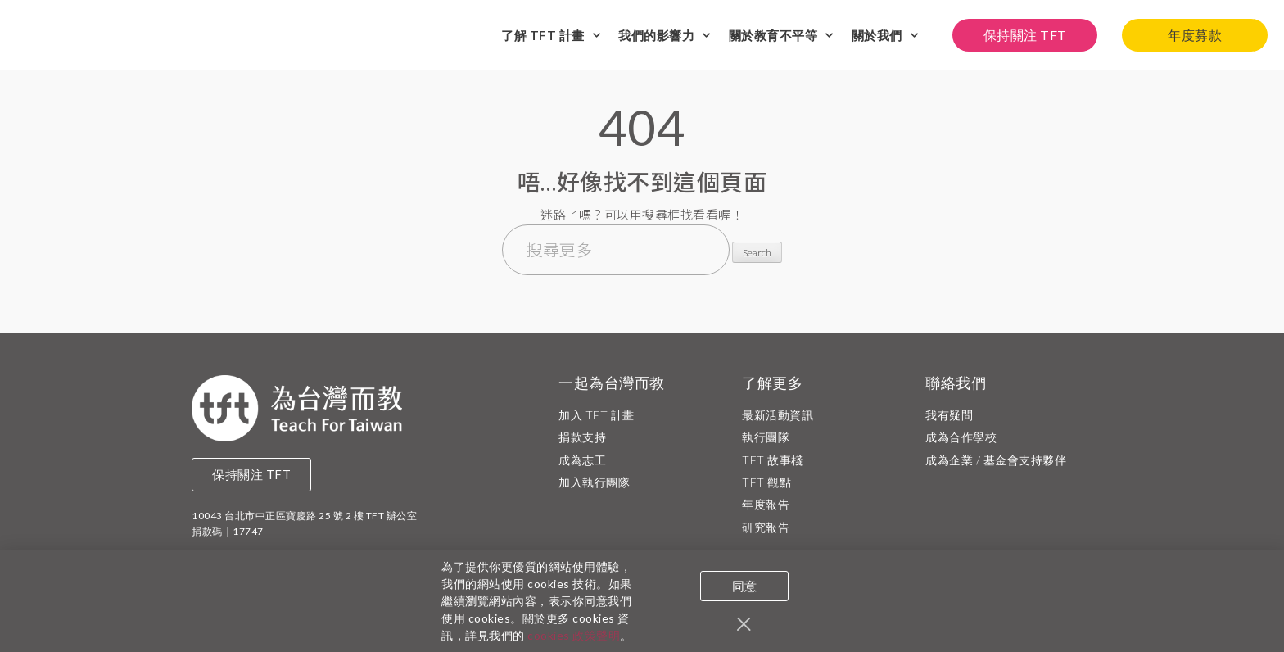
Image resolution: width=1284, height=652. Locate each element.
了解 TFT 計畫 (550, 35)
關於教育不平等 (781, 35)
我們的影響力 (664, 35)
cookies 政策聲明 (573, 638)
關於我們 (885, 35)
